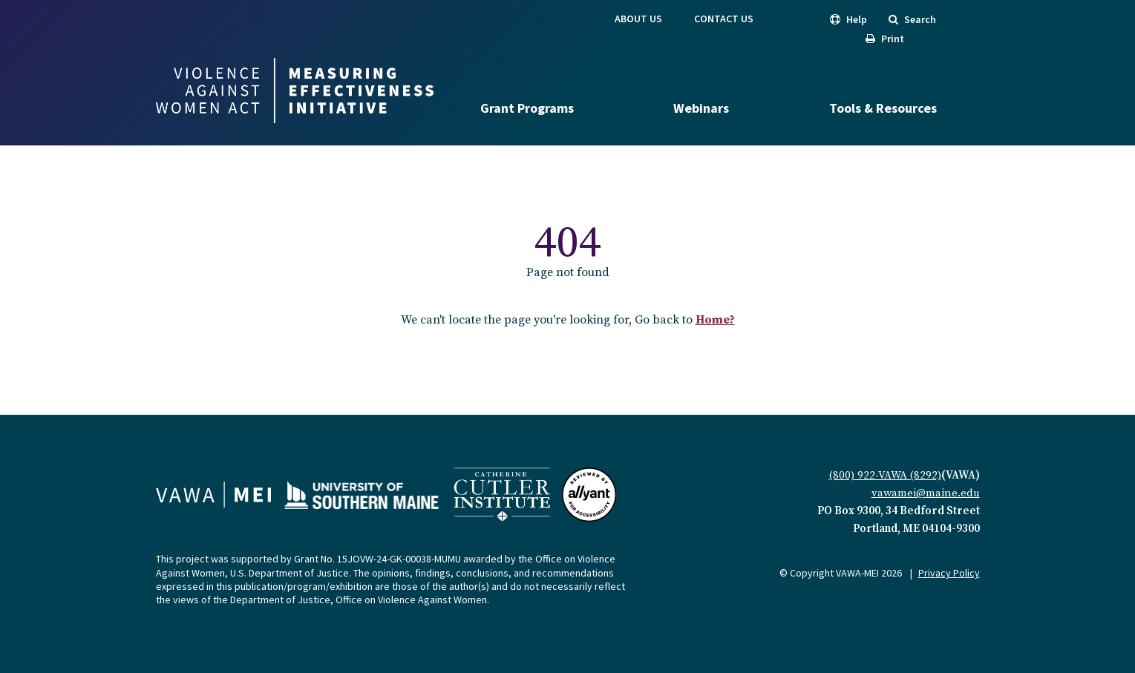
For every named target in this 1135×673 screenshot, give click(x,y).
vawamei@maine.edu (925, 493)
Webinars (701, 107)
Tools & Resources (883, 107)
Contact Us (723, 18)
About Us (638, 18)
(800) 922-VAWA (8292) (885, 475)
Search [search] (912, 19)
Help (848, 19)
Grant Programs (527, 107)
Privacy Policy (949, 573)
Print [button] (885, 38)
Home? (715, 319)
